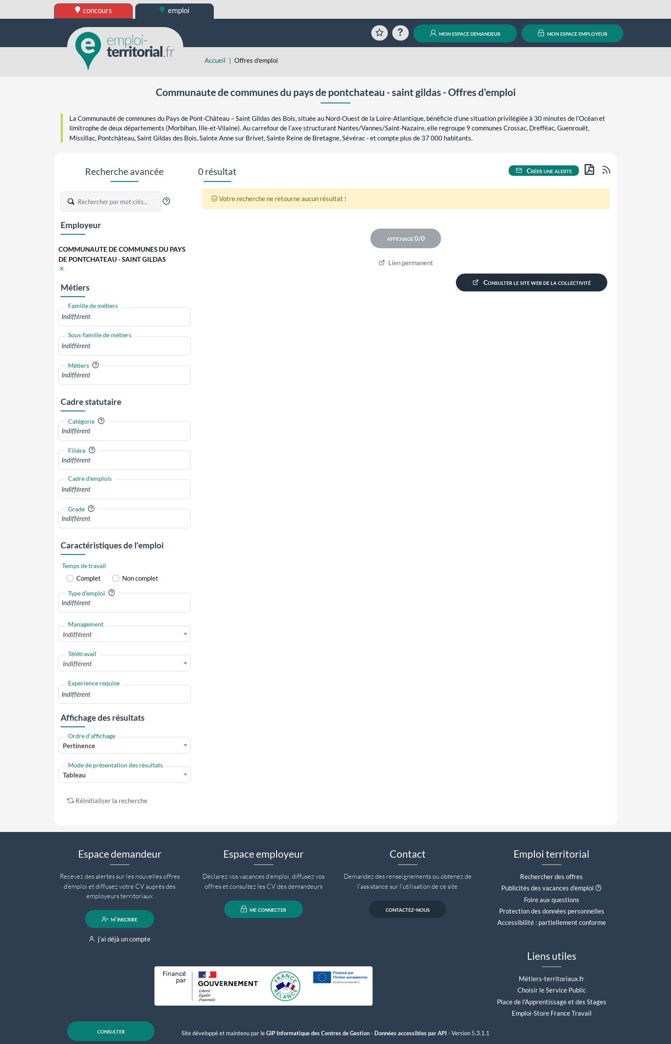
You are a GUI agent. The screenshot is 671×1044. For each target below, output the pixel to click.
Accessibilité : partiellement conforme (551, 922)
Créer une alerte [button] (544, 171)
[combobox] (124, 316)
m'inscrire (120, 919)
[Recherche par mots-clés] (118, 201)
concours (93, 10)
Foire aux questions (551, 900)
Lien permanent (406, 263)
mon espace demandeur (465, 33)
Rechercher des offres (551, 876)
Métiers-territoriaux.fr (551, 978)
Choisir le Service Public (551, 990)
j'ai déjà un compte (120, 939)
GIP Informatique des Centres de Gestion (318, 1033)
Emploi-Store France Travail (552, 1013)
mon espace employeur (572, 33)
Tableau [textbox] (74, 775)
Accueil (215, 60)
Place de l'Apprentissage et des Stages (551, 1002)
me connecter (264, 909)
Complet (88, 578)
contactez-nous (408, 909)
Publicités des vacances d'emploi (547, 888)
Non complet (140, 578)
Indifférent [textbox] (77, 634)
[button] (166, 201)
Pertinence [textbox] (79, 746)
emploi (174, 10)
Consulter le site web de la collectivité (531, 282)
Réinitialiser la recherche (107, 800)
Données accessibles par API (410, 1033)
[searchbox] (125, 316)
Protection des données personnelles (551, 911)
